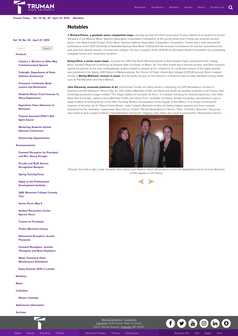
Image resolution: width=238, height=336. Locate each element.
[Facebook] (170, 323)
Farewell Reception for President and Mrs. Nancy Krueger (38, 154)
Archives (21, 312)
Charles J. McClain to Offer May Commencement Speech (38, 63)
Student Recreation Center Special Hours (35, 212)
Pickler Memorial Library (33, 228)
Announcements (25, 145)
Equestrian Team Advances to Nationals (36, 107)
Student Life (217, 7)
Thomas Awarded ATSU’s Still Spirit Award (36, 118)
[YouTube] (193, 323)
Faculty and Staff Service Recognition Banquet (34, 165)
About (201, 7)
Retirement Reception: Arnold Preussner (36, 238)
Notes (19, 283)
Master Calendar (29, 297)
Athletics (174, 7)
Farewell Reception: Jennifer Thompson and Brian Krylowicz (37, 249)
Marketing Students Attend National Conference (35, 129)
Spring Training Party (31, 174)
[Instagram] (204, 323)
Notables (78, 18)
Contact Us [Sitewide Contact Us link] (130, 319)
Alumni (188, 7)
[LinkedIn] (215, 323)
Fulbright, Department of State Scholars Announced (37, 74)
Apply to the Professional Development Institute (34, 183)
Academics (157, 7)
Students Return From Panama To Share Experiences (39, 96)
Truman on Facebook (31, 221)
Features (21, 54)
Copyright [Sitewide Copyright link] (101, 323)
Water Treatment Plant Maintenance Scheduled (33, 259)
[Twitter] (182, 323)
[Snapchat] (226, 323)
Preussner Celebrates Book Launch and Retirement (35, 85)
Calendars (22, 290)
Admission (140, 7)
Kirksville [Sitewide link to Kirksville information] (126, 327)
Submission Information (30, 305)
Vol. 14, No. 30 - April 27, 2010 (51, 18)
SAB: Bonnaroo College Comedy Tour (38, 194)
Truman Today (21, 18)
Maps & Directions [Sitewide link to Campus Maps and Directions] (112, 319)
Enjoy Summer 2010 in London (37, 269)
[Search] (29, 48)
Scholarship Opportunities (34, 138)
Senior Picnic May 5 (30, 203)
